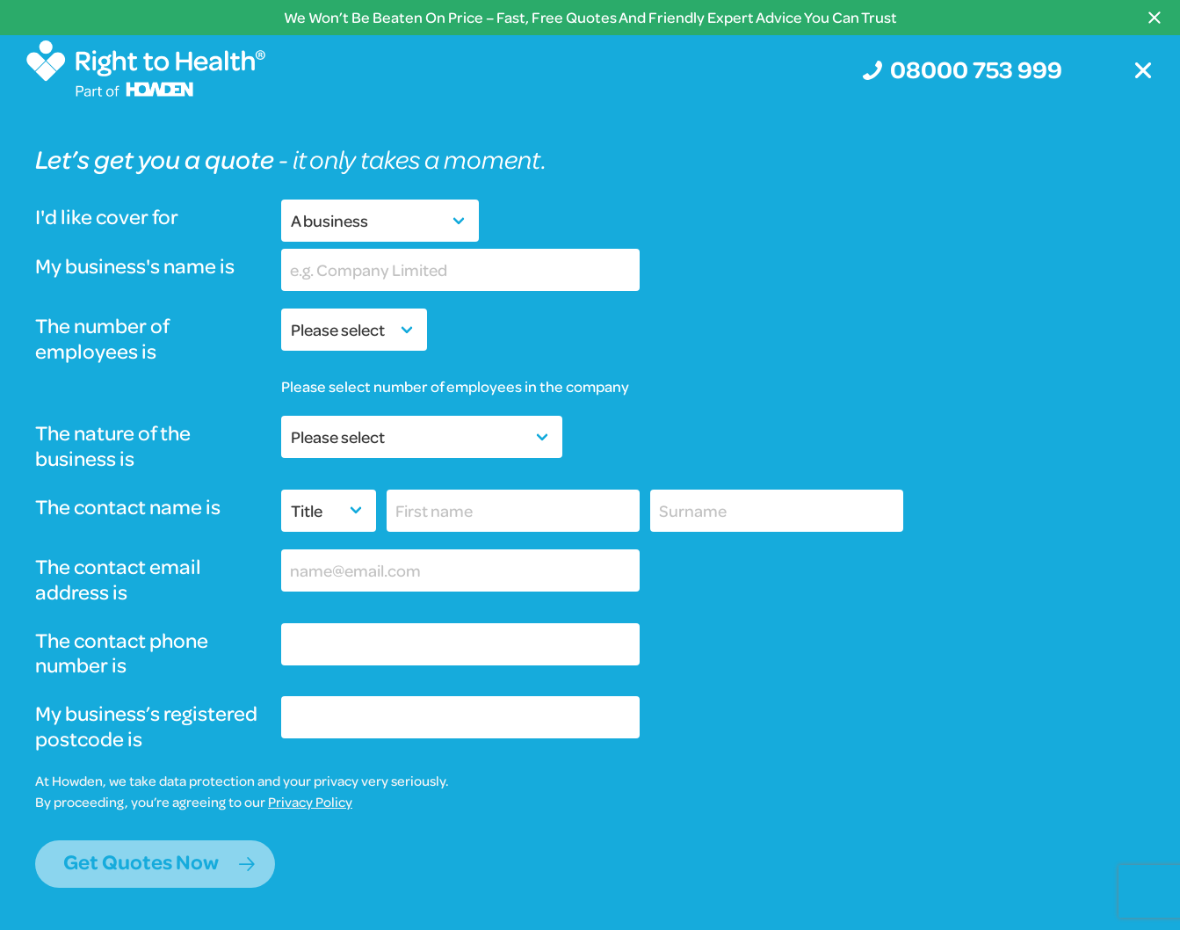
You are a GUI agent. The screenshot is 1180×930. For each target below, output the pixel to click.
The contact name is (128, 507)
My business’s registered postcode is (146, 726)
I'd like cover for (106, 217)
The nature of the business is (113, 446)
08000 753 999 (976, 69)
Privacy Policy (310, 801)
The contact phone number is (121, 653)
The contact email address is (118, 580)
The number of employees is (102, 339)
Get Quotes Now (141, 861)
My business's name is (135, 267)
